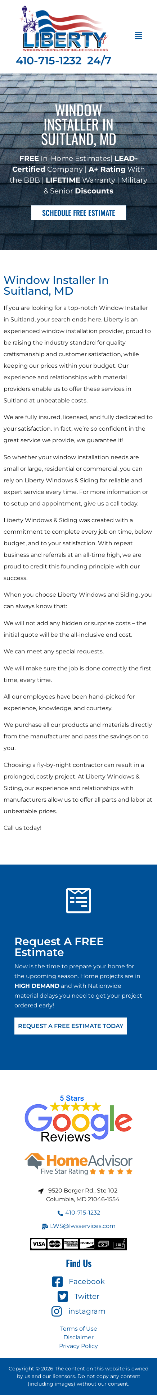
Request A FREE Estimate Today (71, 1026)
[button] (138, 36)
